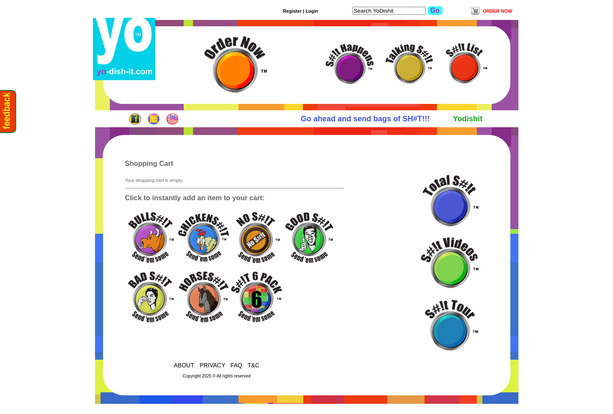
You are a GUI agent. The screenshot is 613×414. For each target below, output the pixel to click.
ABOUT (185, 365)
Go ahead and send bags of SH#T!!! (367, 119)
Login (311, 11)
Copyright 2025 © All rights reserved (216, 376)
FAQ (236, 365)
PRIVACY (212, 365)
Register (292, 11)
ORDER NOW (497, 11)
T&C (253, 365)
